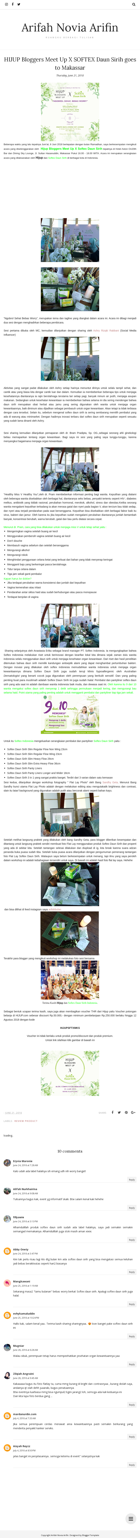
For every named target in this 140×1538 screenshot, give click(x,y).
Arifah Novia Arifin (70, 27)
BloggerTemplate (90, 1535)
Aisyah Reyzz (21, 1446)
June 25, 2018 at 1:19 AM (25, 1285)
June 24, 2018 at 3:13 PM (25, 1221)
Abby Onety (20, 1249)
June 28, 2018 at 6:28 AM (25, 1350)
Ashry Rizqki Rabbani (106, 330)
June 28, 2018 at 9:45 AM (25, 1378)
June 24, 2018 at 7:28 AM (25, 1165)
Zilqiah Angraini (23, 1373)
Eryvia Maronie (22, 1161)
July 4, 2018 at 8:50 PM (24, 1450)
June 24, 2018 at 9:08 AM (25, 1193)
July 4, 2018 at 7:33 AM (24, 1418)
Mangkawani (21, 1281)
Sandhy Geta (110, 782)
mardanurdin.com (24, 1414)
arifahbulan (54, 909)
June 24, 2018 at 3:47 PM (25, 1253)
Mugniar (18, 1345)
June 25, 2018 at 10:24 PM (26, 1317)
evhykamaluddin (24, 1313)
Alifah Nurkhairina (25, 1189)
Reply (132, 1179)
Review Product (26, 1121)
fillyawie (18, 1217)
